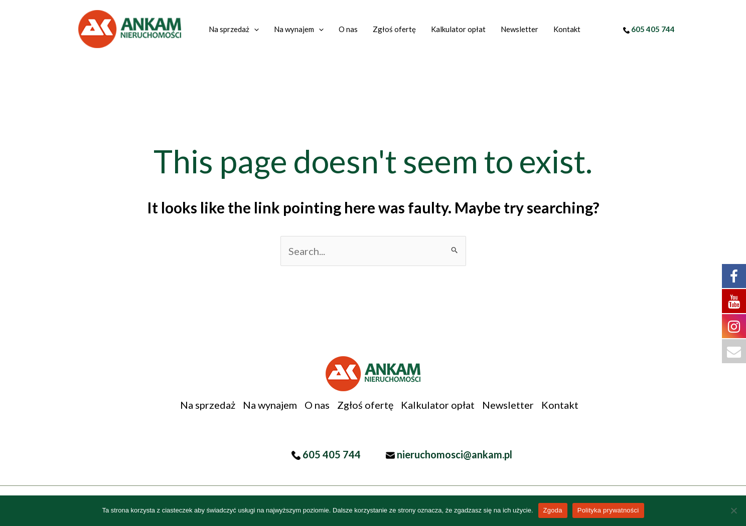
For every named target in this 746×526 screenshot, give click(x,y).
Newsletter (508, 405)
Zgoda (552, 510)
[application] (254, 29)
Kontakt (559, 405)
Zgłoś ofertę (365, 405)
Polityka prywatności (608, 510)
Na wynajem (270, 405)
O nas (317, 405)
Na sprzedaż (207, 405)
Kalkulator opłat (438, 405)
